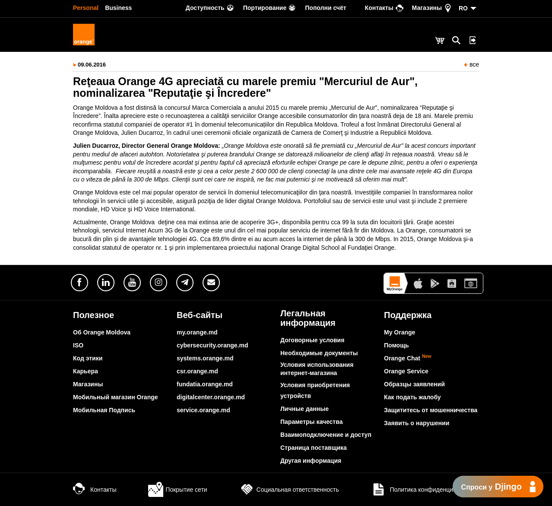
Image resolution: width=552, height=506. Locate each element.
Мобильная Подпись (104, 410)
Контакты (94, 489)
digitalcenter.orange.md (211, 397)
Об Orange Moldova (101, 332)
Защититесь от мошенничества (430, 410)
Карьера (85, 371)
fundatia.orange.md (205, 384)
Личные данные (304, 408)
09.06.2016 (92, 64)
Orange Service (406, 371)
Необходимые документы (319, 353)
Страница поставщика (313, 447)
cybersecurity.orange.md (212, 345)
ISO (78, 345)
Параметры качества (311, 421)
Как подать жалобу (412, 397)
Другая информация (310, 460)
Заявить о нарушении (416, 423)
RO (463, 8)
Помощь (396, 345)
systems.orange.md (205, 358)
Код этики (87, 358)
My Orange (399, 332)
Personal (85, 7)
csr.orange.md (197, 371)
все (471, 64)
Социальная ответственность (289, 489)
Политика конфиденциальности (425, 489)
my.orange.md (197, 332)
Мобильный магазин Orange (115, 397)
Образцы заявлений (414, 384)
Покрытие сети (177, 489)
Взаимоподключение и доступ (325, 434)
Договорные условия (312, 340)
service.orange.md (203, 410)
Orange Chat (407, 358)
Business (118, 7)
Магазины (88, 384)
